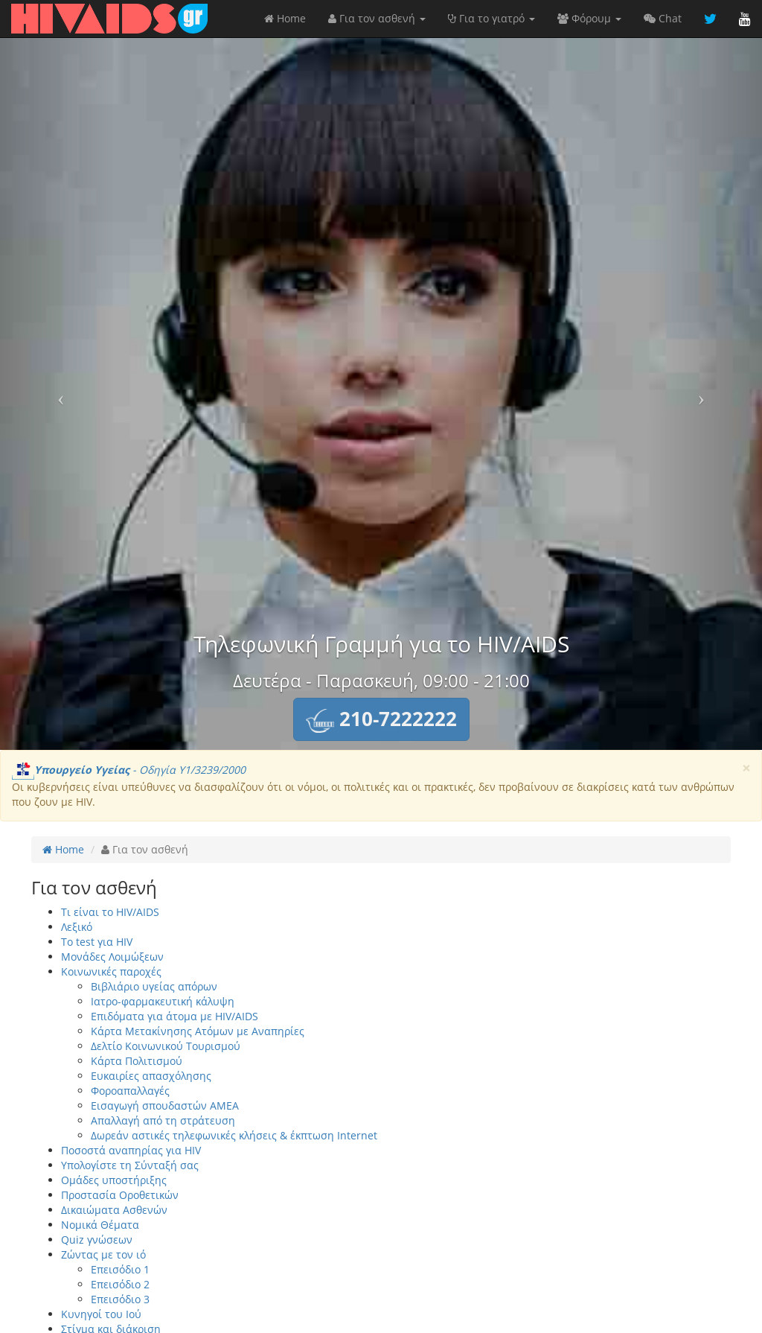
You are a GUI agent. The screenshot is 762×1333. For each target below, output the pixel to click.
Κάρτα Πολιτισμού (136, 1061)
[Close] (746, 768)
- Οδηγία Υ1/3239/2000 (129, 770)
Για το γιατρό (491, 18)
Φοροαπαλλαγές (130, 1091)
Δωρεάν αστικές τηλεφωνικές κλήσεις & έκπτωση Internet (234, 1135)
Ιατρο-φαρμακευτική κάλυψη (162, 1001)
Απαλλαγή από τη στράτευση (163, 1120)
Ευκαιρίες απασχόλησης (151, 1076)
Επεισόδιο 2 (120, 1284)
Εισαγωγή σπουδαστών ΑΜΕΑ (165, 1105)
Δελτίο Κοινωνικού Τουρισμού (165, 1046)
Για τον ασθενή (377, 18)
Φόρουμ (589, 18)
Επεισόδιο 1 (120, 1269)
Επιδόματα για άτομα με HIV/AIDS (174, 1016)
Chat (663, 18)
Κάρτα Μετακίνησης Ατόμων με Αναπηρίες (197, 1031)
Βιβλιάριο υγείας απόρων (154, 986)
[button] (381, 719)
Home (285, 18)
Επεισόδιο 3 (120, 1299)
